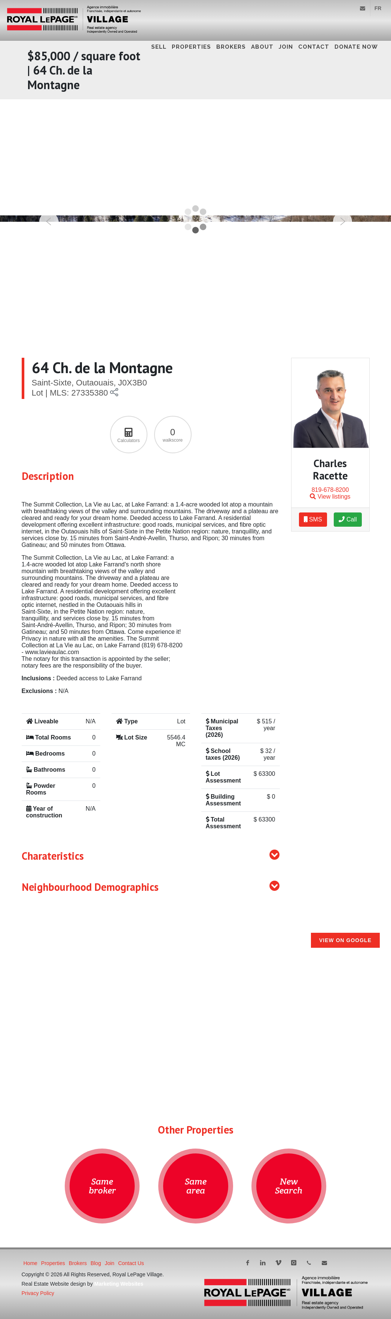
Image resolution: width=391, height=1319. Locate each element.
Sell (159, 46)
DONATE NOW (356, 46)
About (262, 46)
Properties (191, 46)
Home (30, 1263)
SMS (313, 519)
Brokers (231, 46)
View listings (330, 496)
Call (348, 519)
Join (286, 46)
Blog (96, 1263)
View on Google (345, 940)
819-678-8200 (330, 490)
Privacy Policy (38, 1293)
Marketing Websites (118, 1284)
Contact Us (131, 1263)
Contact (313, 46)
